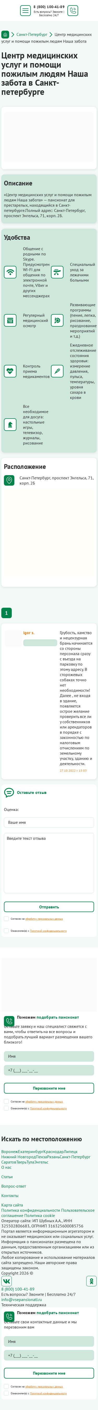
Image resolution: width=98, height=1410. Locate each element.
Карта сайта (12, 1205)
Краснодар (53, 1151)
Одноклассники (91, 1281)
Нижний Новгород (18, 1156)
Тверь (21, 1162)
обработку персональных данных (44, 918)
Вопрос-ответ (13, 1186)
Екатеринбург (30, 1151)
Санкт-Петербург (31, 34)
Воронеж (9, 1151)
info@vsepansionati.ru (21, 1299)
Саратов (8, 1162)
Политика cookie (39, 1215)
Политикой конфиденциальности (48, 930)
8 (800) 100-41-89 (48, 6)
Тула (30, 1162)
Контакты (10, 1195)
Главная (5, 35)
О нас (6, 1167)
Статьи (7, 1176)
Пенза (41, 1156)
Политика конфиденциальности (30, 1210)
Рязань (53, 1156)
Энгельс (41, 1162)
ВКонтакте (6, 1281)
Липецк (71, 1151)
